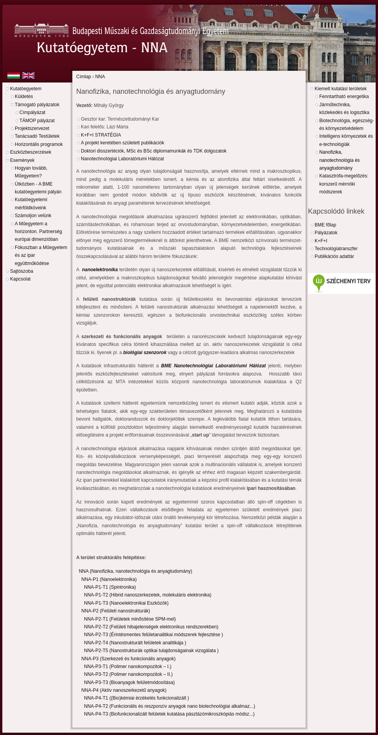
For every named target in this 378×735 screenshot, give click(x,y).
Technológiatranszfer (336, 248)
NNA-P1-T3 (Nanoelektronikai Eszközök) (126, 603)
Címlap (83, 76)
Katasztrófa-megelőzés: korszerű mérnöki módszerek (343, 184)
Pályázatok (326, 232)
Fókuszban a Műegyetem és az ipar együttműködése (41, 255)
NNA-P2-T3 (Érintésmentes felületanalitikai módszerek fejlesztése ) (153, 634)
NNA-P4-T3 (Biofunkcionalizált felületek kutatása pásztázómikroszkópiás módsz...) (169, 714)
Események (22, 160)
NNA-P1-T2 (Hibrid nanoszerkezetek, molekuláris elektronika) (147, 595)
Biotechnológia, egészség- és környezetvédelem (346, 124)
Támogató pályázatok (37, 104)
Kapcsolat (20, 279)
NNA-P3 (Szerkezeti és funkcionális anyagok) (128, 658)
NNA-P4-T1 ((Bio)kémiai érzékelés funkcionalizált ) (136, 698)
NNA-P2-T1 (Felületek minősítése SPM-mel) (130, 619)
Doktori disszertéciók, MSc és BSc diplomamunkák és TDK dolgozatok (154, 151)
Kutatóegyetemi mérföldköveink (31, 203)
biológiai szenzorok (144, 352)
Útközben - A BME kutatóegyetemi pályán (38, 188)
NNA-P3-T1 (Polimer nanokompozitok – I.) (128, 666)
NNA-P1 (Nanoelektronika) (108, 579)
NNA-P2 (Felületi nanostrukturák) (115, 611)
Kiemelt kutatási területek (341, 88)
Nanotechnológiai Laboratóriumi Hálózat (122, 158)
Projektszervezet (32, 128)
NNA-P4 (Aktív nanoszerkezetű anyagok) (123, 690)
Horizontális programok (39, 144)
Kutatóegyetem (26, 88)
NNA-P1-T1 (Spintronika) (110, 587)
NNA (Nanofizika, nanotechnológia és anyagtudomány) (135, 571)
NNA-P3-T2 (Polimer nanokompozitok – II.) (128, 674)
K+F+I (321, 241)
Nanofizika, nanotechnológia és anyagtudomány (339, 160)
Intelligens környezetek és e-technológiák (346, 140)
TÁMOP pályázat (36, 120)
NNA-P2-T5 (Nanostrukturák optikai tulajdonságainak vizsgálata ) (151, 650)
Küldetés (24, 96)
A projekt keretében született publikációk (122, 143)
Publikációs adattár (334, 256)
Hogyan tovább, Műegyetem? (31, 172)
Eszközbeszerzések (30, 152)
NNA (100, 76)
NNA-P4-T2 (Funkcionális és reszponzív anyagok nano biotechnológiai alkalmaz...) (169, 706)
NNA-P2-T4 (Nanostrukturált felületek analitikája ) (135, 643)
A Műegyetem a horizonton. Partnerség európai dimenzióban (38, 231)
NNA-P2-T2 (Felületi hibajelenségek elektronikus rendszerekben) (151, 627)
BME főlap (325, 225)
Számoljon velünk (33, 215)
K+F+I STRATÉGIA (101, 135)
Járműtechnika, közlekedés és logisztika (344, 108)
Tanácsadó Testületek (37, 136)
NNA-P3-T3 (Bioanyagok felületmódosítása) (129, 682)
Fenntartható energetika (344, 96)
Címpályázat (32, 112)
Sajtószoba (21, 271)
